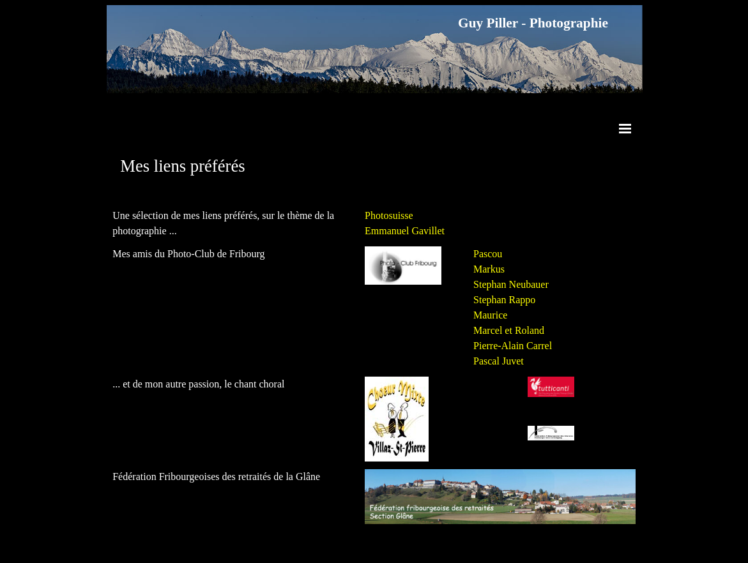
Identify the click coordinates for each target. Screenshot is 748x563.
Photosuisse (389, 215)
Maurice (490, 315)
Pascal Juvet (498, 361)
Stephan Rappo (504, 299)
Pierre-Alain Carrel (512, 345)
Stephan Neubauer (511, 284)
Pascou (487, 253)
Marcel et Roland (508, 330)
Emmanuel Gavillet (405, 230)
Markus (489, 269)
